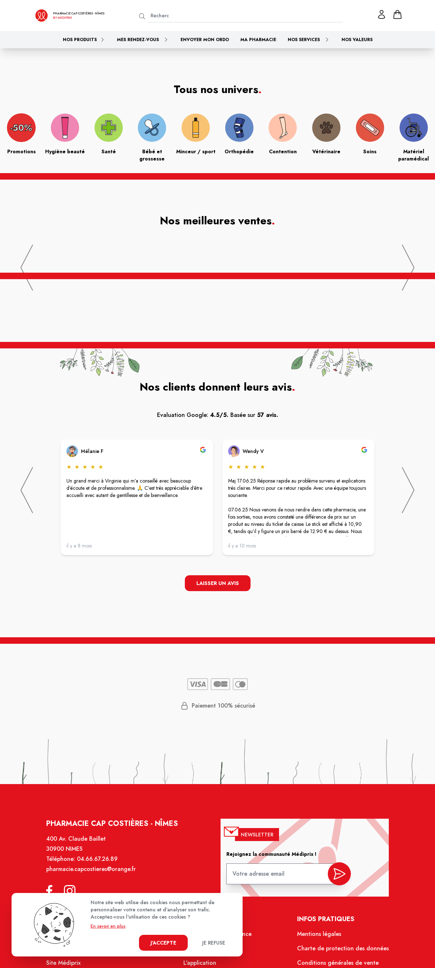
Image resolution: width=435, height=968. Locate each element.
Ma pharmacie (258, 39)
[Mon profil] (382, 14)
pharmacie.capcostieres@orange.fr (95, 875)
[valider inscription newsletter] (335, 877)
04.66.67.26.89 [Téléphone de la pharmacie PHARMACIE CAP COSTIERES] (101, 865)
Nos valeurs (357, 39)
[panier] (397, 14)
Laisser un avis (218, 583)
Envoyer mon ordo (204, 39)
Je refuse (213, 942)
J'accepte (163, 942)
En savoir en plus (108, 926)
